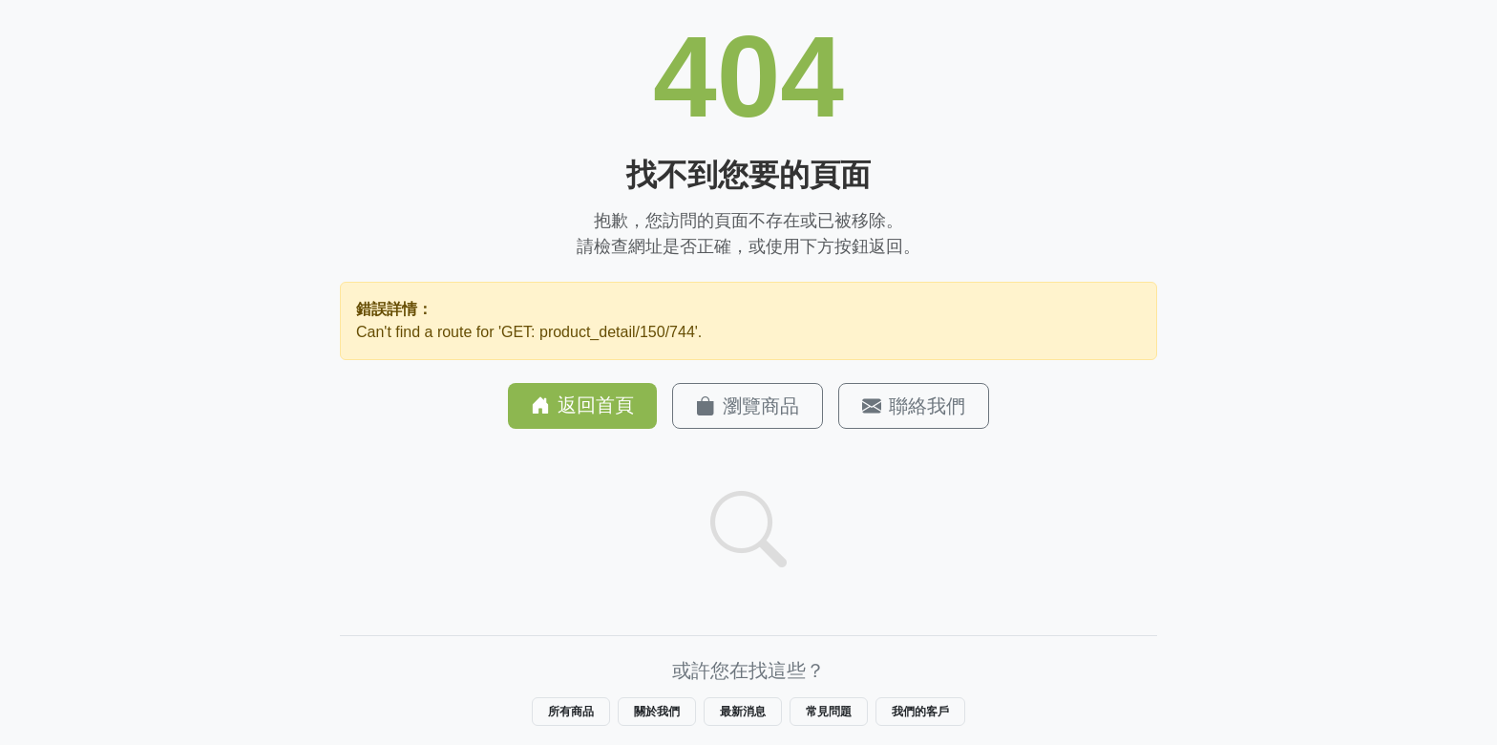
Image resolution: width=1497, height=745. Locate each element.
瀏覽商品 (747, 405)
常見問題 (829, 711)
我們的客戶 (920, 711)
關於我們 (657, 711)
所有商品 (571, 711)
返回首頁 (582, 404)
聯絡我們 (913, 405)
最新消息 (743, 711)
